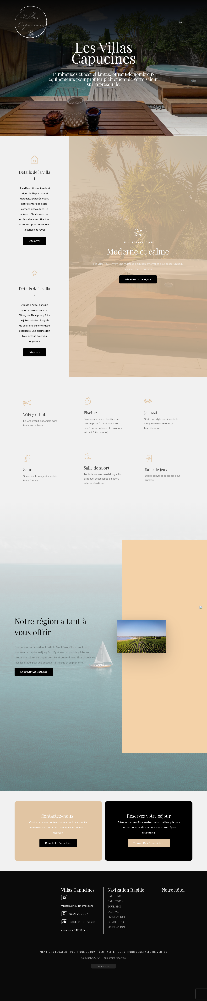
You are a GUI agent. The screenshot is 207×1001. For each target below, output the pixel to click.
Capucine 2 (115, 901)
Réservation (116, 916)
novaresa (103, 966)
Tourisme (114, 906)
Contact (114, 911)
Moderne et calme (138, 251)
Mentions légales (53, 952)
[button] (190, 22)
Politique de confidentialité (92, 952)
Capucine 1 (115, 896)
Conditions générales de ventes (142, 952)
